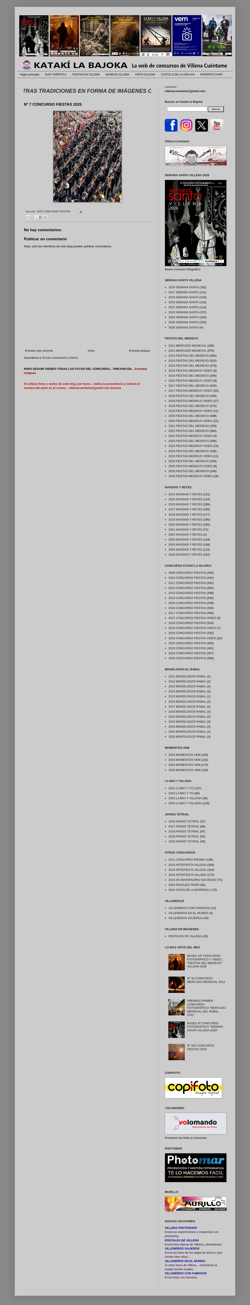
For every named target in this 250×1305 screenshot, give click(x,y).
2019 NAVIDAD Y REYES (185, 519)
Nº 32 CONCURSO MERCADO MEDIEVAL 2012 (206, 980)
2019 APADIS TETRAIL (183, 836)
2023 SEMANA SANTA (183, 312)
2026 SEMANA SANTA (183, 327)
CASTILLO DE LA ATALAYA (178, 74)
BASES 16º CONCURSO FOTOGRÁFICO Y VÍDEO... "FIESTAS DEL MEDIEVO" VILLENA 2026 (205, 961)
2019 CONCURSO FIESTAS (187, 633)
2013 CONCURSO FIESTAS (187, 593)
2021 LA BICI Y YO (181, 788)
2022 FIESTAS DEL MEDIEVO (188, 431)
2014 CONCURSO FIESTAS (187, 598)
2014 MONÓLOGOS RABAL (187, 691)
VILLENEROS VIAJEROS (185, 918)
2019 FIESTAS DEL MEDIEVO (188, 406)
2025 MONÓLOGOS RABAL (187, 736)
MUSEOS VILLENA (117, 74)
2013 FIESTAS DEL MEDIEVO (188, 355)
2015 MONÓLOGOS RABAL (187, 696)
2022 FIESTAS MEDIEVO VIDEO (190, 436)
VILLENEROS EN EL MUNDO (188, 913)
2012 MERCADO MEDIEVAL (187, 350)
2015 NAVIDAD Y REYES (185, 499)
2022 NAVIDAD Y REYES (185, 534)
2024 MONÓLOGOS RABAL (187, 731)
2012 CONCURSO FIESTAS (187, 588)
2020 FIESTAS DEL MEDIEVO (188, 416)
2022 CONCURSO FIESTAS (187, 643)
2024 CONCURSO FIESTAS (187, 653)
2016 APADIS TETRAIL (183, 821)
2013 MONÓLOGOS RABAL (187, 686)
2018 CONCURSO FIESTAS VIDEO (192, 628)
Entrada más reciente (39, 350)
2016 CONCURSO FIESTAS (187, 608)
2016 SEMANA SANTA (183, 287)
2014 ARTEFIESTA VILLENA (187, 865)
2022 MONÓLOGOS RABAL (187, 721)
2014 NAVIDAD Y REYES (185, 494)
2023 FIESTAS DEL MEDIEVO (188, 441)
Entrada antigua (139, 350)
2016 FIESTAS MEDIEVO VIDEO (190, 380)
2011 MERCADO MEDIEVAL (187, 345)
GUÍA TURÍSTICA (55, 74)
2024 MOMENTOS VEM (184, 764)
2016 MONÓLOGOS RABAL (187, 701)
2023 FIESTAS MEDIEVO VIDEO (190, 446)
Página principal (29, 74)
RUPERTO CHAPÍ (211, 74)
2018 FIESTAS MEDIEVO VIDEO (190, 401)
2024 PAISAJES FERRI (183, 885)
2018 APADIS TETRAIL (183, 831)
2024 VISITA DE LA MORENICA (189, 890)
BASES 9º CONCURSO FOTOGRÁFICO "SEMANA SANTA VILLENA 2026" (205, 1027)
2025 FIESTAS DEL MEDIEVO (188, 461)
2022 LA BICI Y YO (181, 793)
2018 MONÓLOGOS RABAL (187, 711)
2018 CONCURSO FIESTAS (187, 623)
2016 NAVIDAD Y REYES (185, 504)
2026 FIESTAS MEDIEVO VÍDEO (190, 476)
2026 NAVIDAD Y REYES (185, 554)
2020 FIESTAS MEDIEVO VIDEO (190, 421)
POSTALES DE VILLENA (185, 936)
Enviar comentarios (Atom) (60, 357)
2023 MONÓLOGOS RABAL (187, 726)
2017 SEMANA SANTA (183, 292)
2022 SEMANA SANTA (183, 307)
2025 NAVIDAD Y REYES (185, 549)
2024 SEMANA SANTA (183, 317)
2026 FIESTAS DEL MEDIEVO (188, 471)
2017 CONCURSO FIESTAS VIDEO (192, 618)
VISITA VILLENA (145, 74)
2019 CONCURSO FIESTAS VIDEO (192, 638)
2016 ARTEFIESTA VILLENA (187, 875)
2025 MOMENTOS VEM (184, 770)
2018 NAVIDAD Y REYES (185, 514)
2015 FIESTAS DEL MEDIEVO (188, 365)
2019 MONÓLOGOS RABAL (187, 716)
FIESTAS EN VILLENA (86, 74)
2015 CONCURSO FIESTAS (187, 603)
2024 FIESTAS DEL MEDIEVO (188, 451)
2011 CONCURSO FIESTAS (187, 583)
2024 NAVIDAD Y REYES (185, 544)
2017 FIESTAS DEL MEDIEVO (188, 385)
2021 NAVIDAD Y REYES (185, 529)
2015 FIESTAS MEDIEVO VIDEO (190, 370)
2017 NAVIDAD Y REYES (185, 509)
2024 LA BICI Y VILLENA (185, 803)
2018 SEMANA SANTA (183, 297)
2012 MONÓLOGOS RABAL (187, 681)
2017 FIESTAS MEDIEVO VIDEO (190, 390)
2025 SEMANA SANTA (183, 322)
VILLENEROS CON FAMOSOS (189, 908)
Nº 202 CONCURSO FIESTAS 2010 (200, 1047)
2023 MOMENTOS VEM (184, 759)
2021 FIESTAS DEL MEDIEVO (188, 426)
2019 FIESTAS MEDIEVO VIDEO (190, 411)
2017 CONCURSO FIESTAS (187, 613)
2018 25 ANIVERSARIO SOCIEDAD (192, 880)
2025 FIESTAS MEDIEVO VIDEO (190, 466)
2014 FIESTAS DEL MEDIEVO (188, 360)
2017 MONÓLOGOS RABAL (187, 706)
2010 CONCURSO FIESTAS (187, 577)
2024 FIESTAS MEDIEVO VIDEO (190, 456)
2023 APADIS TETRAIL (183, 841)
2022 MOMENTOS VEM (184, 754)
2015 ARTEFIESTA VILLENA (187, 870)
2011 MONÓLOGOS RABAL (187, 676)
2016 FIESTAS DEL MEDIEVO (188, 375)
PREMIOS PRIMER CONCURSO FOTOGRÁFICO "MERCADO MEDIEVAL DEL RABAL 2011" (206, 1008)
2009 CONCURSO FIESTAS (187, 572)
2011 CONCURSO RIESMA (186, 859)
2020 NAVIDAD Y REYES (185, 524)
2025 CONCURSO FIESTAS (53, 211)
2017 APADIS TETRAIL (183, 826)
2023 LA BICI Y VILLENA (185, 798)
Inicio (91, 350)
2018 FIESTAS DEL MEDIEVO (188, 396)
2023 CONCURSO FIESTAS (187, 648)
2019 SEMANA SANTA (183, 302)
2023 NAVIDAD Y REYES (185, 539)
